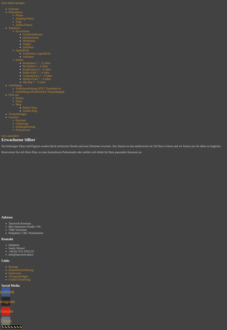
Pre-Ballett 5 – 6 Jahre (35, 66)
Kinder (19, 59)
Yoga (18, 21)
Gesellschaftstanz (33, 34)
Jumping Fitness (25, 18)
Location (14, 117)
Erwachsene (22, 31)
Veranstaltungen (18, 113)
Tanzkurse (14, 28)
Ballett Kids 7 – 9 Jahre (36, 72)
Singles (27, 43)
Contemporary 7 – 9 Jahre (37, 75)
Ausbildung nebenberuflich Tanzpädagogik (40, 91)
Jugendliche (22, 50)
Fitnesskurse (16, 12)
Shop (18, 104)
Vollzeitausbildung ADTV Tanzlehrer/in (38, 88)
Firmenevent (23, 129)
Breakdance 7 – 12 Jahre (37, 63)
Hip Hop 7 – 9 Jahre (34, 82)
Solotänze (28, 47)
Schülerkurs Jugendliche (37, 53)
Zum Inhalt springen (13, 2)
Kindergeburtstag (25, 126)
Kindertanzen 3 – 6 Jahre (37, 69)
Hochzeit (21, 120)
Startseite (14, 8)
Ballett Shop (30, 107)
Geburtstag (22, 123)
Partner (20, 98)
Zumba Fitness (24, 24)
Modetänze (29, 40)
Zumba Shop (30, 110)
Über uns (14, 94)
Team (19, 101)
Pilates (19, 15)
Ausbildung (15, 85)
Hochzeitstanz (31, 37)
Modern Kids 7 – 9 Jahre (37, 78)
